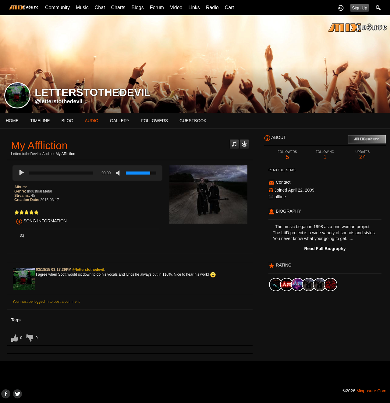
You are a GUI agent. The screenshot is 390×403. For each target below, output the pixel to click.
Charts (118, 7)
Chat (100, 7)
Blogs (138, 7)
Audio (47, 154)
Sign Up (359, 7)
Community (57, 7)
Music (82, 7)
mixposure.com (371, 390)
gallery (119, 120)
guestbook (193, 120)
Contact (283, 182)
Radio (212, 7)
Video (176, 7)
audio (91, 120)
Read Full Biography (325, 248)
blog (67, 120)
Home (12, 120)
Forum (157, 7)
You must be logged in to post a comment (46, 301)
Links (194, 7)
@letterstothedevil (59, 101)
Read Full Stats (281, 170)
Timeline (40, 120)
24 (362, 155)
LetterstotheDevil (24, 154)
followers (154, 120)
